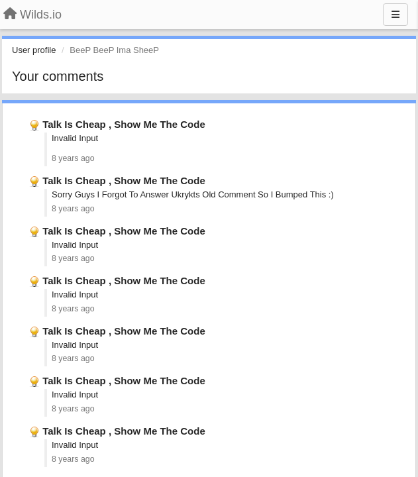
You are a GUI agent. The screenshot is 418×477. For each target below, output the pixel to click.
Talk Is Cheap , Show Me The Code (123, 124)
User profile (34, 50)
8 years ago (73, 158)
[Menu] (395, 14)
